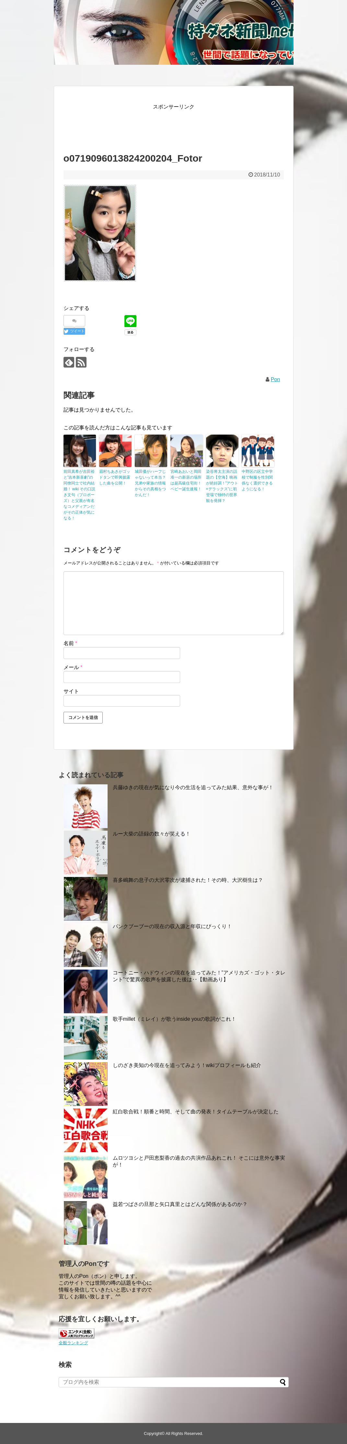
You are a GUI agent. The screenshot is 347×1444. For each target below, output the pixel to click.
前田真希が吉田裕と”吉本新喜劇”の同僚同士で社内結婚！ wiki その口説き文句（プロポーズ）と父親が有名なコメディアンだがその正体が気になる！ (80, 494)
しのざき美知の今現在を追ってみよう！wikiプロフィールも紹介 (187, 1065)
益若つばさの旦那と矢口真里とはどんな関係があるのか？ (180, 1204)
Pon (275, 379)
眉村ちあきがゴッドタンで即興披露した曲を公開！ (114, 477)
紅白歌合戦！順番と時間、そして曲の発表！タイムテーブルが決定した (196, 1111)
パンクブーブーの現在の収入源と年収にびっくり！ (172, 926)
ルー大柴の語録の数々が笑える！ (152, 833)
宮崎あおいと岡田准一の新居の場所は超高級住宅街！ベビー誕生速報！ (186, 480)
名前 (70, 643)
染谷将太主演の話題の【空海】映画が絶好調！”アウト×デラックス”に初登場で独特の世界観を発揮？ (222, 486)
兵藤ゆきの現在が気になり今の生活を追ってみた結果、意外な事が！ (193, 787)
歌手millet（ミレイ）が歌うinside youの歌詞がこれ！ (174, 1019)
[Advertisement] (181, 125)
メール (73, 667)
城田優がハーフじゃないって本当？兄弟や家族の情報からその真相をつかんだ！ (150, 483)
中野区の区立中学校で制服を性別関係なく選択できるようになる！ (257, 480)
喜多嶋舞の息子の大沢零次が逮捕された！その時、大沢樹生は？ (188, 880)
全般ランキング (73, 1342)
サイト (71, 691)
